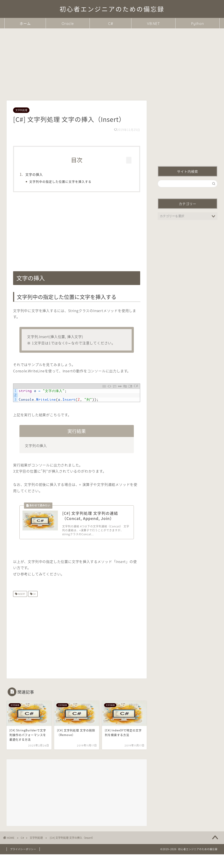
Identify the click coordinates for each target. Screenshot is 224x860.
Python (197, 23)
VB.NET (153, 23)
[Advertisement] (112, 61)
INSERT (21, 599)
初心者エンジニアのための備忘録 (112, 9)
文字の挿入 (43, 174)
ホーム (25, 23)
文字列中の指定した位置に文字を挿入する (69, 181)
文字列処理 (21, 110)
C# (110, 23)
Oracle (68, 23)
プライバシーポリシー (23, 855)
